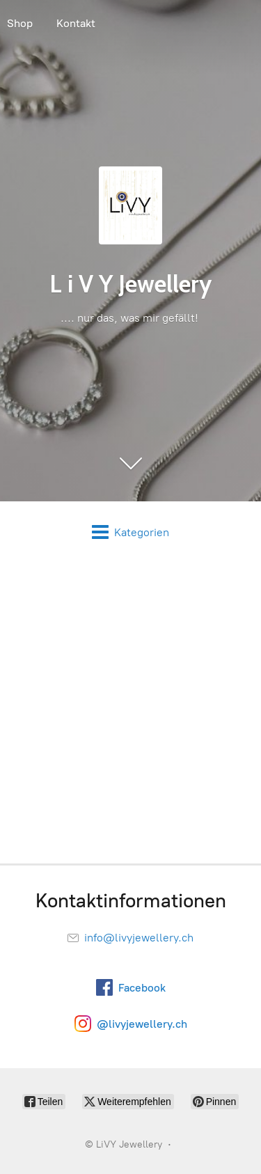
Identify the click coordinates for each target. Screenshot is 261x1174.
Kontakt (75, 23)
